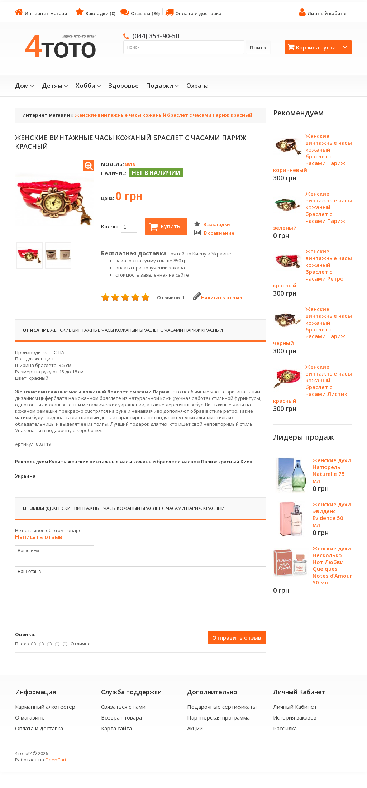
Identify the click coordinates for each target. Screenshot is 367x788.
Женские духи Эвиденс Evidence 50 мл (332, 514)
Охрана (197, 85)
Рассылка (285, 728)
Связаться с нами (123, 706)
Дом (25, 85)
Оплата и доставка (193, 12)
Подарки (162, 85)
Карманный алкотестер (45, 706)
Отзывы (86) (140, 12)
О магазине (30, 717)
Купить (164, 226)
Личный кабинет (324, 12)
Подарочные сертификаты (222, 706)
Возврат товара (121, 717)
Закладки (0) (95, 12)
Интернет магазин (43, 12)
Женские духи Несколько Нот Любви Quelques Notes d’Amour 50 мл (332, 565)
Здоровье (124, 85)
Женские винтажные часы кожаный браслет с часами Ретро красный (312, 268)
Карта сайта (116, 728)
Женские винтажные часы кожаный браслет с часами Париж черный (312, 326)
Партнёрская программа (218, 717)
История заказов (294, 717)
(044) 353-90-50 (155, 36)
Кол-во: (119, 227)
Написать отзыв (217, 297)
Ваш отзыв (140, 596)
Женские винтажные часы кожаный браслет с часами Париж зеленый (312, 210)
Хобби (88, 85)
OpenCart (55, 759)
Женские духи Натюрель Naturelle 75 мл (332, 470)
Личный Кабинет (295, 706)
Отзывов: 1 (171, 297)
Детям (55, 85)
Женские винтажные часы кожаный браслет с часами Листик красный (312, 383)
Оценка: (25, 634)
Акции (195, 728)
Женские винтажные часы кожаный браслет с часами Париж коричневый (312, 152)
